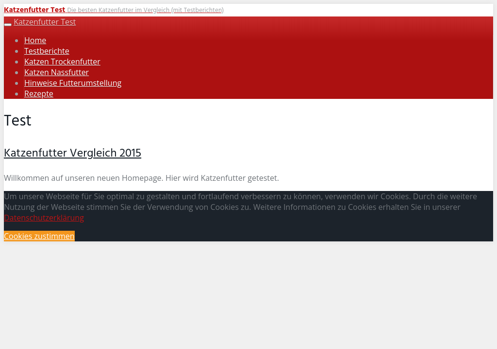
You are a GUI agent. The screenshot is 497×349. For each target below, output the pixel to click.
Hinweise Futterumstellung (72, 83)
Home (35, 40)
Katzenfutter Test (45, 21)
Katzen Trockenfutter (62, 61)
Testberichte (46, 51)
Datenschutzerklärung (44, 217)
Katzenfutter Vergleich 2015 (72, 153)
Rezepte (38, 93)
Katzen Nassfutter (56, 72)
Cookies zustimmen (39, 236)
